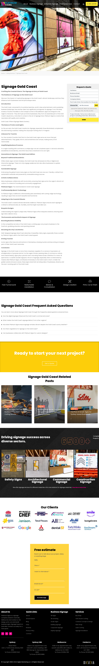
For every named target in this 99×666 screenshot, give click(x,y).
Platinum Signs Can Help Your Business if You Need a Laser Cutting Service (15, 411)
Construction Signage (85, 481)
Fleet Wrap (79, 624)
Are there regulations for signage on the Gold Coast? (20, 329)
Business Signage (36, 4)
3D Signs (53, 615)
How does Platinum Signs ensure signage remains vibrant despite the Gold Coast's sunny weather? (35, 325)
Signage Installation (82, 630)
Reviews (28, 627)
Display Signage (56, 630)
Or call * (37, 590)
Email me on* (38, 584)
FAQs (27, 624)
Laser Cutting (80, 627)
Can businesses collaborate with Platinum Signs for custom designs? (25, 333)
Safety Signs (13, 479)
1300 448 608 (91, 4)
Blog (27, 621)
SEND (84, 120)
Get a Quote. (49, 363)
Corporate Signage (57, 627)
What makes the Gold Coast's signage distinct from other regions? (25, 320)
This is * (36, 565)
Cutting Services (66, 4)
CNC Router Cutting (82, 618)
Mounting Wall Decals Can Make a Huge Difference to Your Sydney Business (49, 411)
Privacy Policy (30, 630)
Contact (77, 4)
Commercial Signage (61, 481)
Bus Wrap (78, 615)
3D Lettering (54, 618)
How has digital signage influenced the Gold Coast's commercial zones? (26, 316)
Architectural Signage (37, 481)
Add (96, 105)
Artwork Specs (30, 618)
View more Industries (79, 487)
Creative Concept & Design (84, 621)
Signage (8, 406)
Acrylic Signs (54, 621)
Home (3, 73)
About (25, 4)
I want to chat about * (41, 572)
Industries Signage (51, 4)
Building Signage (56, 624)
